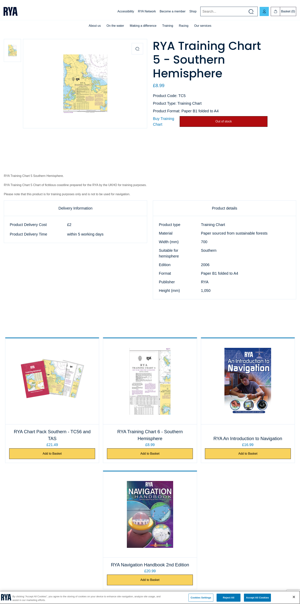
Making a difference (143, 25)
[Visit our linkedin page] (279, 583)
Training (167, 25)
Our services (202, 25)
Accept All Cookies (257, 597)
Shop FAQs (158, 513)
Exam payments (87, 503)
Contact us (10, 503)
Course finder (86, 522)
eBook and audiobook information (172, 522)
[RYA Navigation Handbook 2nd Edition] (259, 381)
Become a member (173, 11)
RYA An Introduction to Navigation (186, 435)
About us (95, 25)
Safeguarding (86, 542)
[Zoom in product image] (137, 48)
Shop (192, 11)
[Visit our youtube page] (252, 583)
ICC (80, 532)
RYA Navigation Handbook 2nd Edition (260, 435)
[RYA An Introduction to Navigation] (186, 381)
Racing (183, 25)
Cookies (9, 522)
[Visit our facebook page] (239, 583)
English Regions (235, 532)
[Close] (294, 597)
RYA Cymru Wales (236, 503)
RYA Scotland (233, 522)
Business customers (163, 503)
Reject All (228, 597)
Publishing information (165, 542)
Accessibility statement (17, 552)
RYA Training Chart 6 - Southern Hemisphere (113, 435)
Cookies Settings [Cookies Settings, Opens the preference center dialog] (201, 597)
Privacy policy (12, 542)
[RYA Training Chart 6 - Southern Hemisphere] (113, 381)
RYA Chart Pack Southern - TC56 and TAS (40, 435)
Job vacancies (12, 513)
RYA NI (229, 513)
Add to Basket (40, 453)
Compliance (11, 532)
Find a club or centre (90, 513)
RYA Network (147, 11)
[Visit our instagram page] (265, 583)
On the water (115, 25)
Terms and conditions (164, 532)
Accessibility (125, 11)
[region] (150, 597)
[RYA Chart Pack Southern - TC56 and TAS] (40, 381)
